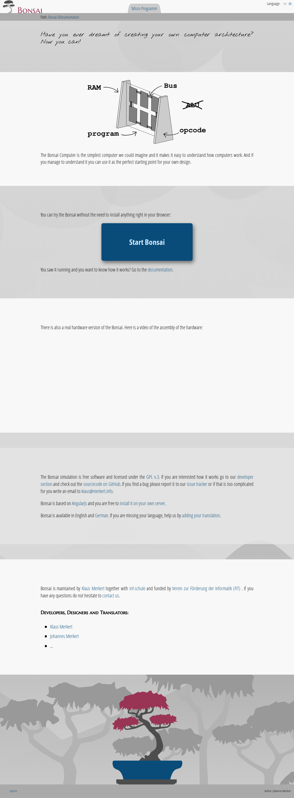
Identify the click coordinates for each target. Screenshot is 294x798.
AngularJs (79, 503)
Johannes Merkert (64, 636)
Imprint (13, 791)
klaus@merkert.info (97, 491)
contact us (110, 595)
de (290, 3)
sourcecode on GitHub (101, 483)
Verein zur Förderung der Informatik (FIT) (207, 588)
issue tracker (197, 483)
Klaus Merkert (93, 588)
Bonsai (52, 17)
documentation (160, 269)
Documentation (69, 17)
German (101, 515)
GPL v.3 (152, 476)
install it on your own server (142, 503)
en (285, 3)
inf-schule (137, 588)
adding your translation (201, 515)
